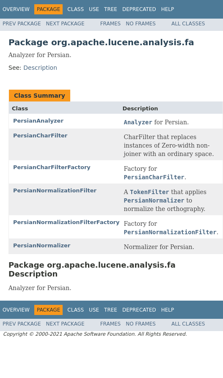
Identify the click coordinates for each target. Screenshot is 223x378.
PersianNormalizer (41, 245)
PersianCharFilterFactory (52, 167)
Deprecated (139, 9)
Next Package (65, 24)
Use (94, 9)
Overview (16, 9)
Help (167, 9)
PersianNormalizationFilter (54, 190)
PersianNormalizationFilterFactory (66, 222)
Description (40, 67)
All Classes (188, 24)
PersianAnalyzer (38, 121)
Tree (110, 9)
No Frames (141, 24)
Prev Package (22, 24)
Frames (110, 24)
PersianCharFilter (40, 135)
